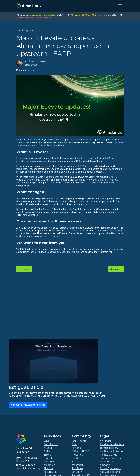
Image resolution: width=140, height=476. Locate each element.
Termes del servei (110, 447)
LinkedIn (77, 472)
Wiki (46, 441)
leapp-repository (96, 249)
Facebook (77, 468)
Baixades (49, 461)
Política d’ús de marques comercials (111, 456)
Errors (47, 454)
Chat (74, 444)
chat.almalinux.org (69, 252)
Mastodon (78, 465)
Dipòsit (48, 458)
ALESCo (48, 447)
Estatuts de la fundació (108, 463)
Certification (51, 444)
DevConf (39, 139)
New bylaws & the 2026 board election (35, 17)
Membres (49, 465)
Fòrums (76, 447)
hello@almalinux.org (28, 468)
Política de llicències (111, 451)
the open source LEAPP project (76, 166)
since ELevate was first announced (47, 177)
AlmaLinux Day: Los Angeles (41, 14)
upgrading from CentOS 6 (88, 179)
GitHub (48, 451)
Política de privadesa (112, 444)
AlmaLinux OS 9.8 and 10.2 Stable (86, 14)
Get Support (79, 441)
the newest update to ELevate (31, 145)
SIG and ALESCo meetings (81, 452)
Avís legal (105, 441)
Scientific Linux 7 (111, 179)
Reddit (76, 458)
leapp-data (21, 169)
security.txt (50, 472)
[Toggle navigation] (120, 6)
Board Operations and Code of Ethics (111, 470)
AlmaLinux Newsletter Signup (28, 404)
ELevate (48, 468)
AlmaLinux (92, 201)
